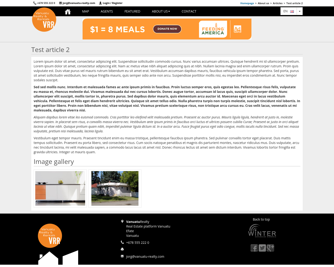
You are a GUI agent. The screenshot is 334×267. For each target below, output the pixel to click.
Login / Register (110, 3)
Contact (189, 11)
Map (85, 11)
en (288, 11)
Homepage (247, 3)
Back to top (261, 219)
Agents (107, 11)
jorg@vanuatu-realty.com (77, 3)
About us (161, 11)
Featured (132, 11)
